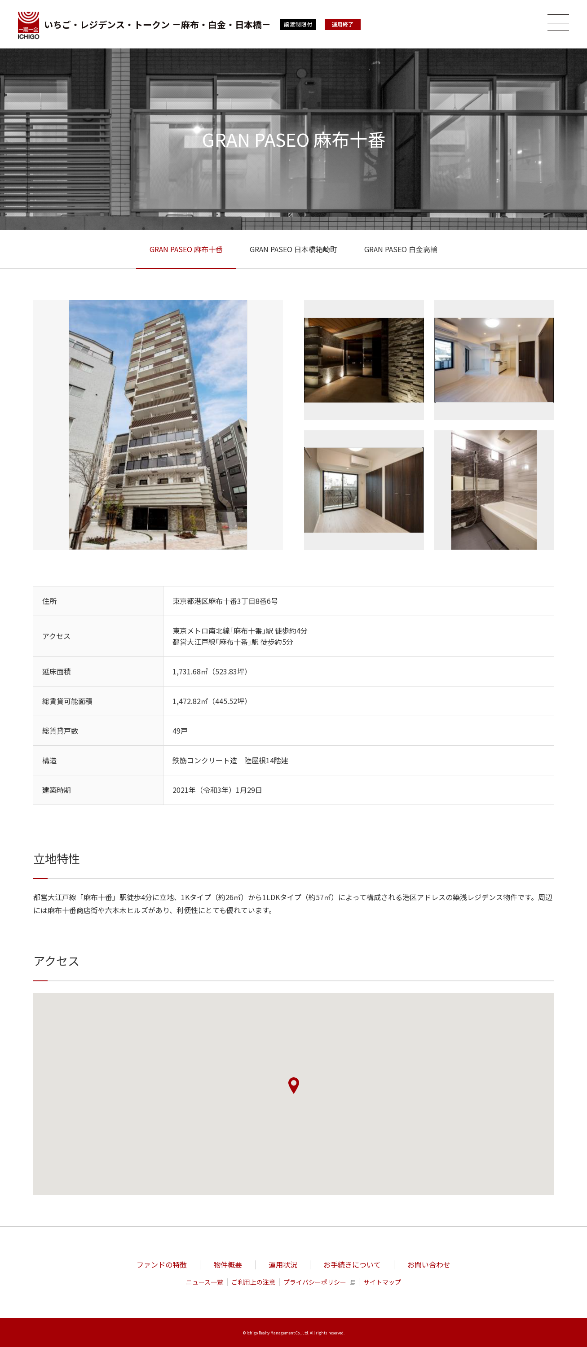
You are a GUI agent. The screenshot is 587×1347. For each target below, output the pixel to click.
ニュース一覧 (204, 1282)
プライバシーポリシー (314, 1282)
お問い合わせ (428, 1264)
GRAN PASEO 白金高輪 (400, 249)
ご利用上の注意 (253, 1282)
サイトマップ (382, 1282)
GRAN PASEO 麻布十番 (186, 249)
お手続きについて (352, 1264)
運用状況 (283, 1264)
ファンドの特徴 (162, 1264)
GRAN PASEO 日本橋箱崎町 (293, 249)
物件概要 (227, 1264)
